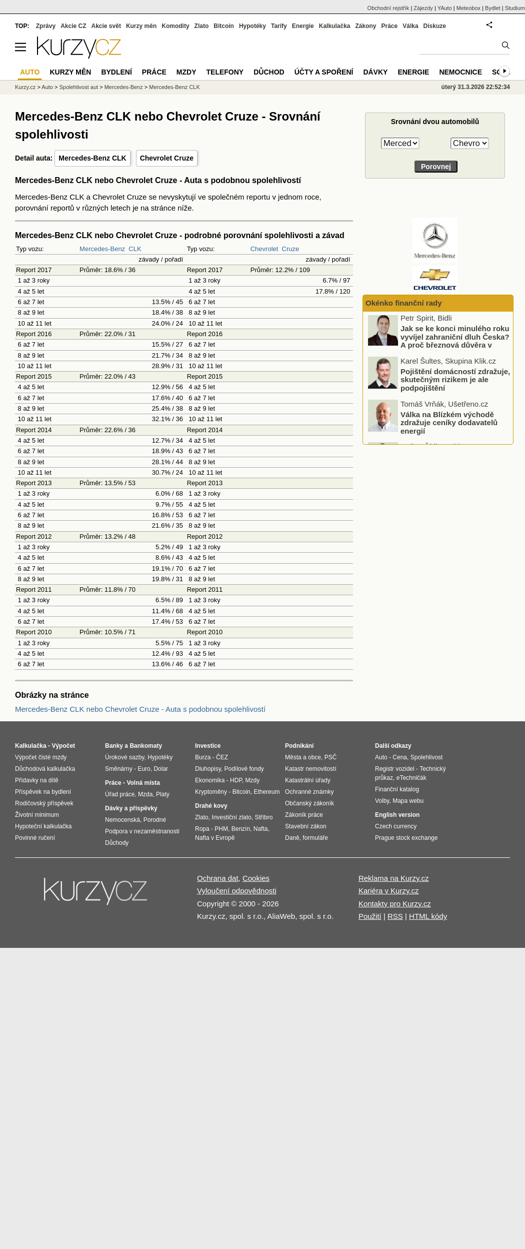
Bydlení (116, 72)
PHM (221, 828)
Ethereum (267, 791)
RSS (395, 916)
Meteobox (468, 8)
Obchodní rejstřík (389, 8)
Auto (47, 87)
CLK (134, 249)
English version (397, 814)
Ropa (202, 828)
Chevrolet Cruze (167, 158)
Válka (410, 26)
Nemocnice (460, 72)
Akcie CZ (73, 26)
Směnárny (118, 768)
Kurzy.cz (25, 87)
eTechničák (411, 777)
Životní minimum (37, 814)
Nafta (261, 828)
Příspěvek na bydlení (43, 791)
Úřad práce (119, 794)
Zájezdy (423, 8)
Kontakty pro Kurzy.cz (394, 903)
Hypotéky (252, 26)
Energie (303, 26)
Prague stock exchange (406, 837)
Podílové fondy (244, 768)
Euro (144, 768)
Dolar (161, 768)
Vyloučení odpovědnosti (236, 890)
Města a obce (303, 757)
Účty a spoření (324, 72)
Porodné (155, 819)
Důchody (116, 842)
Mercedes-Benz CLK (92, 158)
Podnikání (299, 745)
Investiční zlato (231, 817)
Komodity (175, 26)
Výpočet (63, 745)
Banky (114, 745)
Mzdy (186, 72)
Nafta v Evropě (214, 837)
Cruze (291, 249)
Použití (370, 916)
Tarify (279, 26)
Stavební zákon (305, 826)
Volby (382, 800)
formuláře (315, 837)
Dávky (375, 72)
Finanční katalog (397, 789)
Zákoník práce (304, 814)
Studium (515, 8)
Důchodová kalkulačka (45, 768)
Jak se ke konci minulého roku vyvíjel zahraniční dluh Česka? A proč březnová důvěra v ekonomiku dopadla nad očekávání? (440, 347)
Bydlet (492, 8)
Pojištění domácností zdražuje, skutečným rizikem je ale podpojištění (455, 381)
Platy (163, 794)
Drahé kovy (211, 805)
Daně (292, 837)
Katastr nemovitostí (310, 768)
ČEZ (222, 757)
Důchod (269, 72)
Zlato (201, 26)
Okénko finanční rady (404, 303)
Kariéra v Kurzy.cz (388, 890)
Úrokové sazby (124, 757)
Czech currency (395, 826)
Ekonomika (209, 780)
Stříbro (263, 817)
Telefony (225, 72)
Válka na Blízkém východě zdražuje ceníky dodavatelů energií (449, 424)
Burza (202, 757)
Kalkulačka (334, 26)
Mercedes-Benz (102, 249)
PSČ (330, 757)
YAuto (445, 8)
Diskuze (435, 26)
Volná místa (143, 782)
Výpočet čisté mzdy (40, 757)
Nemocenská (122, 819)
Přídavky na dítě (36, 780)
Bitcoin (224, 26)
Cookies (256, 878)
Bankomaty (146, 745)
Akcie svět (106, 26)
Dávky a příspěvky (131, 808)
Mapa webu (408, 800)
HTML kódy (428, 916)
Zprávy (46, 26)
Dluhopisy (208, 768)
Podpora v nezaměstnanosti (142, 831)
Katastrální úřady (307, 780)
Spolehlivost (426, 757)
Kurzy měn (141, 26)
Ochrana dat (217, 878)
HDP (236, 780)
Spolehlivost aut (78, 87)
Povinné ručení (35, 837)
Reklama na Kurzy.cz (393, 878)
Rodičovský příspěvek (44, 803)
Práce (390, 26)
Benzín (241, 828)
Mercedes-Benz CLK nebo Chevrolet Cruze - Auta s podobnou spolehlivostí (140, 709)
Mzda (145, 794)
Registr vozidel (394, 768)
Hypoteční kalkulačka (43, 826)
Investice (207, 745)
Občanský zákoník (309, 803)
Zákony (365, 26)
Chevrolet (264, 249)
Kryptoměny (211, 791)
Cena (399, 757)
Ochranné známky (309, 791)
